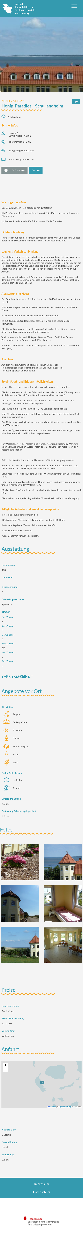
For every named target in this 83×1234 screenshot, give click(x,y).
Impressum (41, 1184)
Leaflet (52, 1107)
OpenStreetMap (65, 1107)
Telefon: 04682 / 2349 (20, 141)
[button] (5, 1065)
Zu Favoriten (18, 170)
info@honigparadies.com (21, 150)
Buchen (36, 170)
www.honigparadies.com (21, 159)
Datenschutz (41, 1192)
